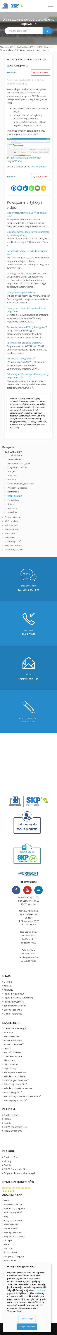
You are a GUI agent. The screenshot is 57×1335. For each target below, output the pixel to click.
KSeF (6, 1200)
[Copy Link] (43, 188)
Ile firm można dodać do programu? (24, 342)
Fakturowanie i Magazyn (19, 463)
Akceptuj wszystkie (27, 1326)
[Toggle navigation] (50, 6)
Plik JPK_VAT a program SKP (21, 358)
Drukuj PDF (40, 72)
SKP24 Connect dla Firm (15, 1126)
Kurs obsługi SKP (13, 541)
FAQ (6, 1216)
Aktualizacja (10, 1060)
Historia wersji (11, 1064)
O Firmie (8, 981)
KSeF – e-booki (11, 525)
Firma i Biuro (13, 500)
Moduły (7, 1118)
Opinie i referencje (13, 1013)
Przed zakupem (15, 455)
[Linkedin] (25, 188)
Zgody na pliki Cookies (15, 1005)
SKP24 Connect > (39, 166)
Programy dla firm (13, 1130)
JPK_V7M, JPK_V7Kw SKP (16, 1080)
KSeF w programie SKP (15, 1100)
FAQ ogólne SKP (25, 47)
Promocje (8, 1032)
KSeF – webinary (11, 529)
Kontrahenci (13, 491)
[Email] (37, 188)
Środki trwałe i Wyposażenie (20, 483)
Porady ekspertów (13, 517)
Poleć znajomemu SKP (15, 1084)
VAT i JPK (12, 471)
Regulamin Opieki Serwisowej (18, 997)
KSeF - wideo (10, 533)
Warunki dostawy (12, 1052)
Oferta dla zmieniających (16, 1028)
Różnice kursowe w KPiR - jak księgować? (27, 327)
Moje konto (13, 508)
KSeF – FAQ (9, 537)
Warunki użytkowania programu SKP (22, 1096)
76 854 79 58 (30, 935)
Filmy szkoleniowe (13, 545)
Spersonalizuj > (27, 1319)
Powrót (11, 72)
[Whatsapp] (31, 188)
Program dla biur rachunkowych (20, 1173)
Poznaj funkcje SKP (14, 1044)
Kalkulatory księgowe (14, 549)
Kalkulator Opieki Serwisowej (18, 1088)
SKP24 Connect (44, 47)
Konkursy (8, 989)
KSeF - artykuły (11, 521)
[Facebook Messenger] (19, 188)
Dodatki (8, 1123)
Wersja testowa (11, 1036)
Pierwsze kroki (14, 459)
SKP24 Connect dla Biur (15, 1169)
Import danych (11, 1068)
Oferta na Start (11, 1115)
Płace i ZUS (13, 475)
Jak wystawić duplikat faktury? (21, 292)
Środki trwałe (10, 1252)
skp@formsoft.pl (28, 939)
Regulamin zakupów (14, 993)
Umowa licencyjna (13, 1009)
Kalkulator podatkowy (14, 1076)
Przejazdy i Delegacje (17, 487)
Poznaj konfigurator (13, 1040)
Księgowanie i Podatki (18, 467)
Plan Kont (12, 479)
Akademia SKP (6, 47)
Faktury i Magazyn (13, 1232)
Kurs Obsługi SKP (13, 1092)
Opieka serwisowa (13, 1056)
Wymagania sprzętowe (15, 1072)
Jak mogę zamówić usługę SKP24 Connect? (27, 273)
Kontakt (8, 985)
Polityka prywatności (14, 1001)
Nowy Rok (12, 512)
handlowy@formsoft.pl (28, 957)
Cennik (7, 1048)
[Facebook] (13, 188)
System (11, 504)
